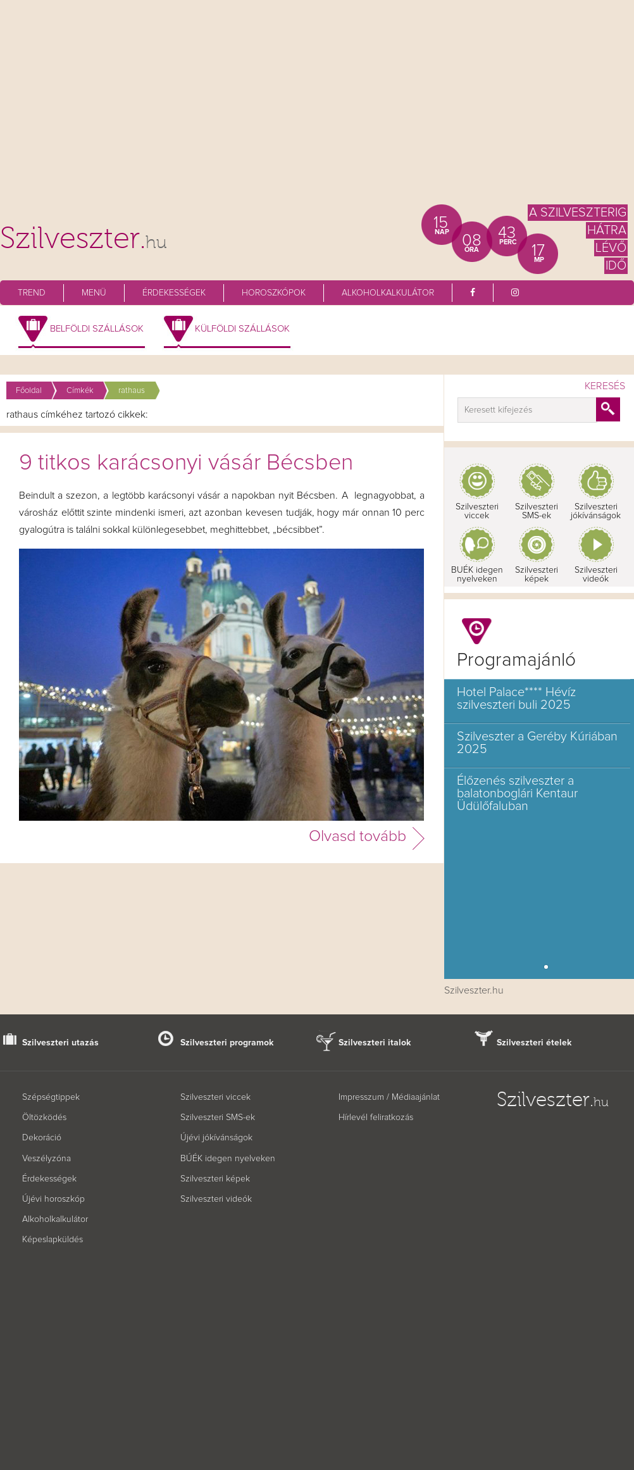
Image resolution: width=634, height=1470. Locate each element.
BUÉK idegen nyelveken (477, 574)
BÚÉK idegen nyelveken (227, 1158)
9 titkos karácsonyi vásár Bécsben (186, 463)
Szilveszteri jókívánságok (596, 511)
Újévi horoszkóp (53, 1199)
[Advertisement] (317, 107)
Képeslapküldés (52, 1239)
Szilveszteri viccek (477, 511)
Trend (32, 293)
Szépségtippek (51, 1097)
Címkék (80, 391)
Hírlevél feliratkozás (376, 1117)
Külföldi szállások (242, 328)
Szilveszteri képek (536, 574)
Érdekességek (174, 293)
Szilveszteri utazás (60, 1042)
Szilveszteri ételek (534, 1042)
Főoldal (29, 391)
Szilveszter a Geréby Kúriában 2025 (537, 743)
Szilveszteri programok (227, 1042)
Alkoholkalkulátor (388, 293)
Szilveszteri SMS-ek (536, 511)
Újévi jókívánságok (216, 1137)
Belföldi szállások (97, 328)
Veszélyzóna (46, 1158)
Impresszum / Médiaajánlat (389, 1097)
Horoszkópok (274, 293)
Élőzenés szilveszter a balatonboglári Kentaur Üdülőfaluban (517, 794)
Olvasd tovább (357, 836)
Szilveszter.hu (474, 990)
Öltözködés (44, 1117)
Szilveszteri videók (596, 574)
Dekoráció (41, 1137)
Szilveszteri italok (375, 1042)
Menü (94, 293)
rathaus (131, 391)
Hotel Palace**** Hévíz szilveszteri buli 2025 (516, 698)
